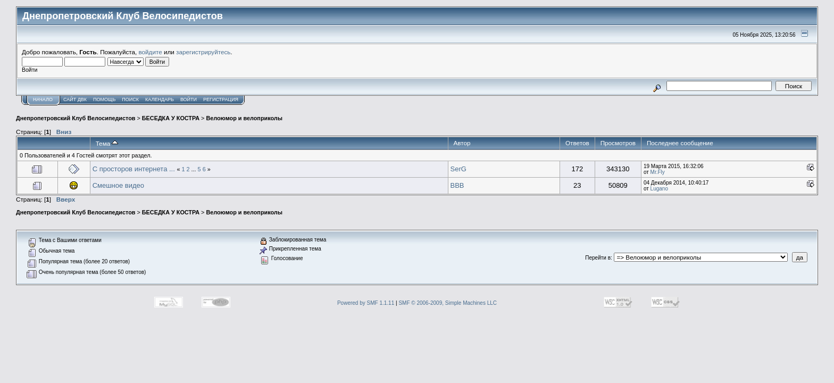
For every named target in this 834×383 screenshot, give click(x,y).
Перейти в (598, 258)
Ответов (577, 142)
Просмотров (618, 142)
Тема (107, 143)
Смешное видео (118, 185)
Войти (188, 99)
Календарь (159, 99)
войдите (150, 51)
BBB (457, 185)
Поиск (130, 99)
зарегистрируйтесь (203, 51)
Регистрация (220, 99)
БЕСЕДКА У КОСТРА (170, 118)
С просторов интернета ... (135, 169)
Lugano (659, 189)
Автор (462, 142)
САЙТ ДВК (75, 99)
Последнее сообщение (680, 142)
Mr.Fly (657, 172)
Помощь (104, 99)
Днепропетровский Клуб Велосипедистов (75, 118)
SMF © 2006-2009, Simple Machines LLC (447, 303)
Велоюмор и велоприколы (244, 118)
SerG (458, 169)
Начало (43, 99)
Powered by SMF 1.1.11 (365, 303)
